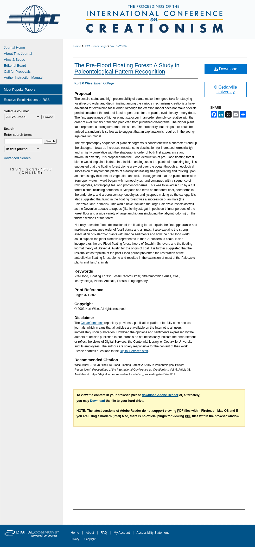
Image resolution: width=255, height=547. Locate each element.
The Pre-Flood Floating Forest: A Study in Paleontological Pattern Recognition (127, 68)
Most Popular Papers (19, 89)
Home (77, 46)
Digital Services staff (134, 351)
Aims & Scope (14, 60)
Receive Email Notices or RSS (27, 100)
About (90, 532)
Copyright (89, 539)
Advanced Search (17, 158)
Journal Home (14, 48)
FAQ (104, 532)
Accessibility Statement (153, 532)
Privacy (75, 539)
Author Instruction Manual (23, 77)
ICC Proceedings (95, 46)
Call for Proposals (17, 71)
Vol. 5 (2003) (118, 46)
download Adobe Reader (160, 395)
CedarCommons (92, 323)
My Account (122, 532)
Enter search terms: (18, 135)
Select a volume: (16, 111)
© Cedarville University (225, 89)
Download (226, 69)
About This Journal (18, 54)
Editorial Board (15, 65)
